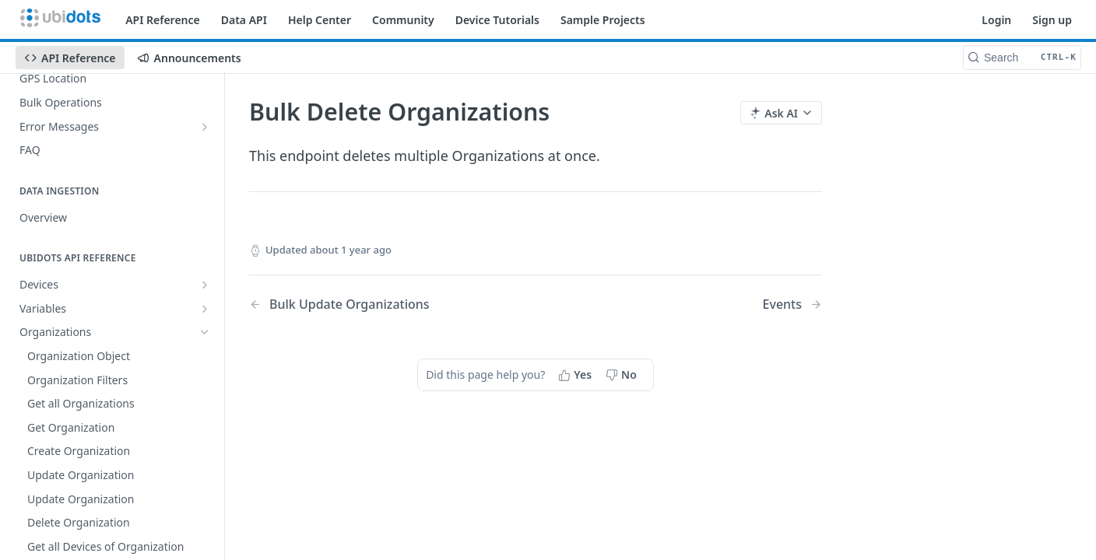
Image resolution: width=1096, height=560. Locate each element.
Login (996, 19)
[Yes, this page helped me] (576, 375)
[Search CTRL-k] (1022, 57)
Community (403, 19)
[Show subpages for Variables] (204, 309)
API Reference (162, 19)
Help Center (319, 19)
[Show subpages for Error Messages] (204, 127)
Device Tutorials (497, 19)
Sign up (1052, 19)
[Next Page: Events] (792, 304)
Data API (244, 19)
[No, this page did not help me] (622, 375)
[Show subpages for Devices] (204, 284)
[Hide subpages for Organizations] (204, 332)
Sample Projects (602, 19)
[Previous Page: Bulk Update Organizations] (371, 304)
